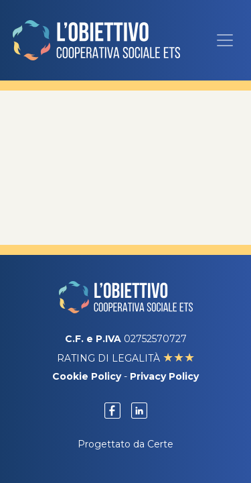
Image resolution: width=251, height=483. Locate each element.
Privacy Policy (164, 376)
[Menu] (225, 40)
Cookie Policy (86, 376)
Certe (160, 444)
